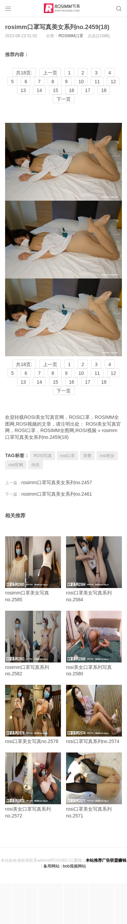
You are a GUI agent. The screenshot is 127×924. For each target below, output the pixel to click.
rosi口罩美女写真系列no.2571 (94, 785)
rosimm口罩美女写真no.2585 (33, 569)
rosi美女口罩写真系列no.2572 (33, 785)
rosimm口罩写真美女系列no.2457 (56, 482)
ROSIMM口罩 (70, 35)
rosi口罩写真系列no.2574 (94, 714)
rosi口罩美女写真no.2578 (33, 714)
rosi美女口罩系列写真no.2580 (94, 644)
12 (113, 81)
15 (55, 90)
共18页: (24, 72)
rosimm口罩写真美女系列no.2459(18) (57, 27)
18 (104, 90)
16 (72, 90)
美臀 (87, 455)
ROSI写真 (42, 455)
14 (39, 90)
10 (81, 81)
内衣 (35, 465)
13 (23, 90)
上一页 (50, 72)
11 (97, 81)
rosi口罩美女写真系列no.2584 (94, 569)
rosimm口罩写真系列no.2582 (33, 644)
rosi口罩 (67, 455)
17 (87, 90)
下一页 (64, 99)
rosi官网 (15, 465)
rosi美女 (107, 455)
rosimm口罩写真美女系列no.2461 (56, 494)
